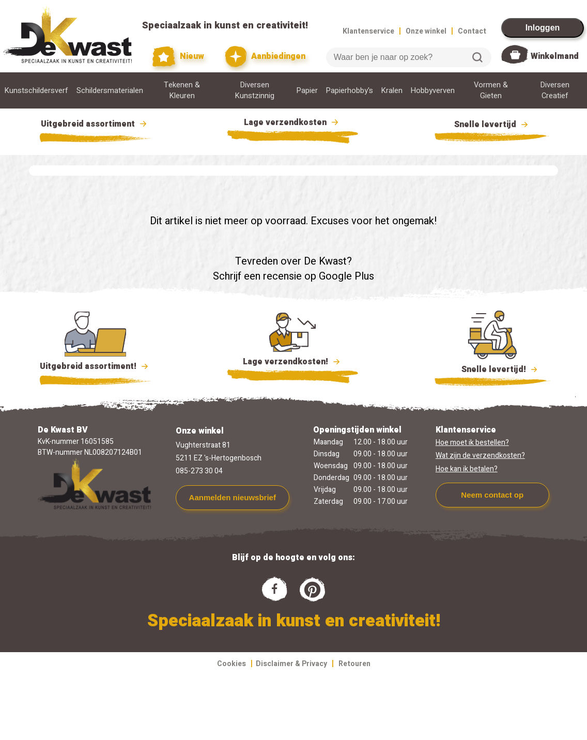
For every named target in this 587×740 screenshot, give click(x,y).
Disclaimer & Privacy (291, 663)
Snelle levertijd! (493, 368)
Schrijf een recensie (257, 276)
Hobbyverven (433, 90)
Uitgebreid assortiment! (95, 366)
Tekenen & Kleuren (182, 90)
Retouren (354, 663)
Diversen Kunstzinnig (254, 90)
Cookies (231, 663)
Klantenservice (368, 31)
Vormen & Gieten (491, 90)
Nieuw (178, 57)
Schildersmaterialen (109, 90)
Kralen (392, 90)
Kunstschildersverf (36, 90)
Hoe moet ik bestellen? (472, 442)
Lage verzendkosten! (292, 363)
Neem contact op (492, 494)
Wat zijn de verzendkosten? (480, 455)
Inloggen (543, 27)
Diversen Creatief (554, 90)
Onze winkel (426, 31)
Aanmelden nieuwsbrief (232, 497)
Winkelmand (555, 56)
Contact (472, 31)
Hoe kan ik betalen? (467, 469)
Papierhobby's (349, 90)
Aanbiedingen (265, 56)
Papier (307, 90)
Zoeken (477, 57)
